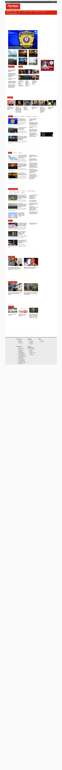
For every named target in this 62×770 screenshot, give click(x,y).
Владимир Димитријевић (21, 352)
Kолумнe (25, 11)
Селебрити (37, 11)
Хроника (31, 343)
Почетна (9, 11)
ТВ (18, 13)
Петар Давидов (21, 354)
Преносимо (21, 363)
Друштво (31, 341)
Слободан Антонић (22, 362)
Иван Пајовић (21, 357)
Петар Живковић (22, 359)
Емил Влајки (21, 358)
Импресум (20, 340)
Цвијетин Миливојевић (21, 350)
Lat (55, 1)
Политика (31, 340)
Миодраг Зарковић (22, 355)
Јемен (31, 350)
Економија (31, 342)
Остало (31, 353)
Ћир (54, 1)
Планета (42, 340)
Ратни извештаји (12, 13)
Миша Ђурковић (21, 348)
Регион (42, 341)
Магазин (43, 11)
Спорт (31, 11)
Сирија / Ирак (32, 349)
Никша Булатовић (22, 361)
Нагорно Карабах (33, 352)
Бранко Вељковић (22, 353)
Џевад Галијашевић (22, 356)
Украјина (31, 351)
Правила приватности (21, 342)
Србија (15, 11)
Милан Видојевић (22, 360)
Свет (19, 11)
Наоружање (32, 354)
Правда (13, 5)
